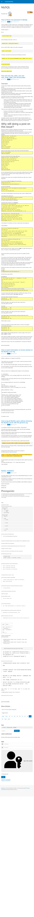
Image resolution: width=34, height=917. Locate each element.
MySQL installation (7, 471)
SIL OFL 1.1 (15, 789)
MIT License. (27, 788)
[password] (18, 747)
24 (30, 716)
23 (27, 716)
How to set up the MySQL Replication (9, 709)
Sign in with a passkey (17, 761)
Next (5, 719)
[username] (18, 744)
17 (12, 716)
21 (22, 716)
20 (19, 716)
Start (3, 716)
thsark (10, 452)
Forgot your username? (6, 779)
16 (9, 716)
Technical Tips (9, 727)
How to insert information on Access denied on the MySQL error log (17, 350)
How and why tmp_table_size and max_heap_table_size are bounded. (13, 76)
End (9, 719)
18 (14, 716)
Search (17, 730)
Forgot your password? (5, 780)
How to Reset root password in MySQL (14, 20)
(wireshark (14, 452)
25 (2, 719)
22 (24, 716)
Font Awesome (3, 789)
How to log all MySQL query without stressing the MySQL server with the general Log (16, 421)
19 (17, 716)
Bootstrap (3, 788)
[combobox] (7, 731)
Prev (6, 716)
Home (4, 727)
